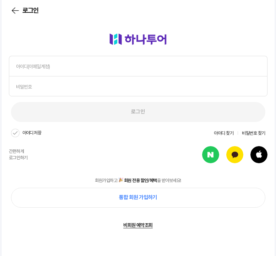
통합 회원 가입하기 (138, 197)
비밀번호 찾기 (253, 133)
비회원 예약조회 (138, 225)
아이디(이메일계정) (33, 66)
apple (258, 154)
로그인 (138, 111)
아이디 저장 (31, 132)
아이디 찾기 (223, 133)
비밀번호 (24, 87)
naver (210, 154)
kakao (234, 154)
